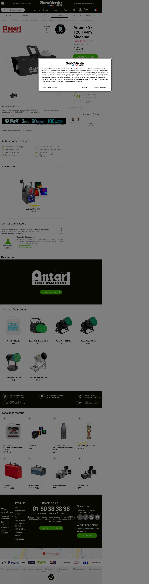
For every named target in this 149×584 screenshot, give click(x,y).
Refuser (84, 87)
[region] (75, 75)
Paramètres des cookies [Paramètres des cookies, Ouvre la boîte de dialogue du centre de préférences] (49, 87)
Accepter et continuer (100, 87)
